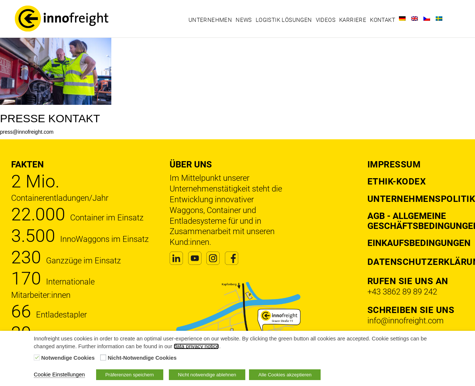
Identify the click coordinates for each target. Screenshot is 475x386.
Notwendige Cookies (68, 358)
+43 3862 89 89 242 (402, 291)
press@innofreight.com (26, 132)
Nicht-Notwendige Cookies (142, 358)
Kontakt (382, 20)
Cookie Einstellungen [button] (59, 374)
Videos (325, 20)
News (244, 20)
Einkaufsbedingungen (419, 243)
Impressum (394, 164)
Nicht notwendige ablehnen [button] (207, 374)
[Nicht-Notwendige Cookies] (103, 357)
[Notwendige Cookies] (37, 357)
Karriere (352, 20)
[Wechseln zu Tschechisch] (426, 18)
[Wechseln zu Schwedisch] (439, 18)
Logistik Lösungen (284, 20)
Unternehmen (210, 20)
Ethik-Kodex (396, 181)
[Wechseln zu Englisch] (414, 18)
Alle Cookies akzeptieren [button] (284, 374)
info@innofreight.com (405, 320)
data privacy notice (196, 346)
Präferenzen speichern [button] (129, 374)
